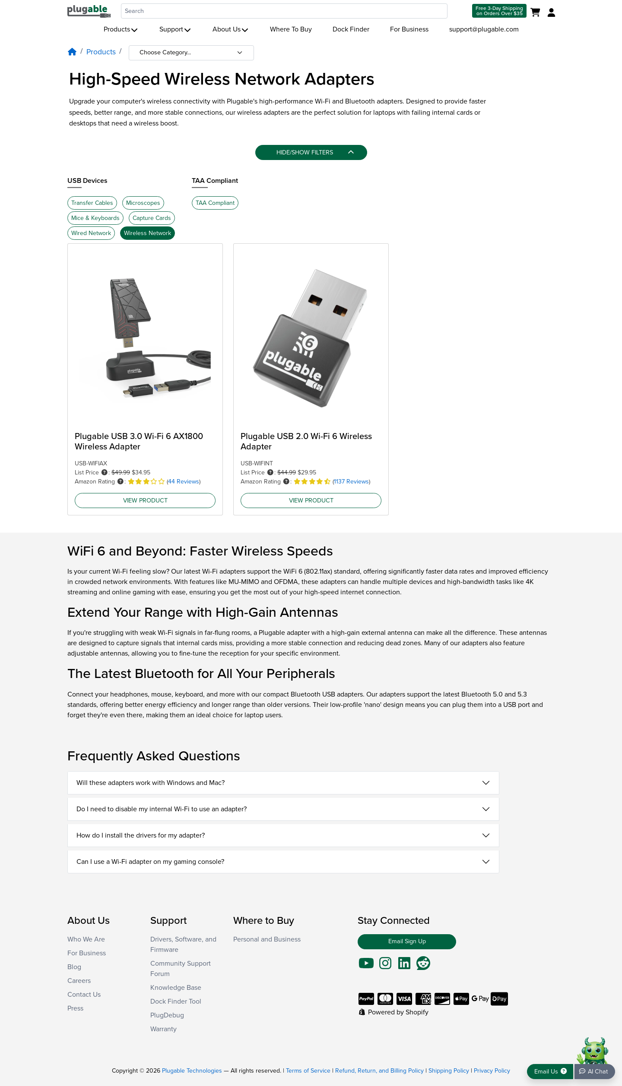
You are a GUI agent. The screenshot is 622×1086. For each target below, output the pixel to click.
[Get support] (550, 1071)
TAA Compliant (215, 180)
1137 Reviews (351, 481)
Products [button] (121, 29)
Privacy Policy (492, 1070)
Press (75, 1008)
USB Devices (87, 180)
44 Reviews (183, 481)
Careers (79, 980)
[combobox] (284, 11)
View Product (145, 500)
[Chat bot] (594, 1071)
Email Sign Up (407, 941)
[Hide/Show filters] (311, 152)
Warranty (163, 1029)
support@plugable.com (484, 29)
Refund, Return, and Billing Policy (379, 1070)
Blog (74, 967)
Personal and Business (267, 939)
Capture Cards (152, 218)
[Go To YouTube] (366, 966)
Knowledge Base (175, 987)
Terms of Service (308, 1070)
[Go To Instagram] (385, 966)
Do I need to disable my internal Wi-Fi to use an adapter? (161, 809)
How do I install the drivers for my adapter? (140, 835)
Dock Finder (351, 29)
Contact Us (84, 994)
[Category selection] (191, 52)
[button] (104, 472)
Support (175, 29)
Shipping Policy (448, 1070)
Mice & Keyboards (95, 218)
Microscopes (143, 203)
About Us (231, 29)
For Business (409, 29)
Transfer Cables (92, 203)
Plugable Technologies (192, 1070)
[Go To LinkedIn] (404, 966)
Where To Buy (291, 29)
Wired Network (91, 233)
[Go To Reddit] (423, 966)
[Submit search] (459, 11)
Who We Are (86, 939)
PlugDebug (167, 1015)
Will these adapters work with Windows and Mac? (150, 782)
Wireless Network (147, 233)
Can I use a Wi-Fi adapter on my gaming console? (150, 861)
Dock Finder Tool (175, 1001)
